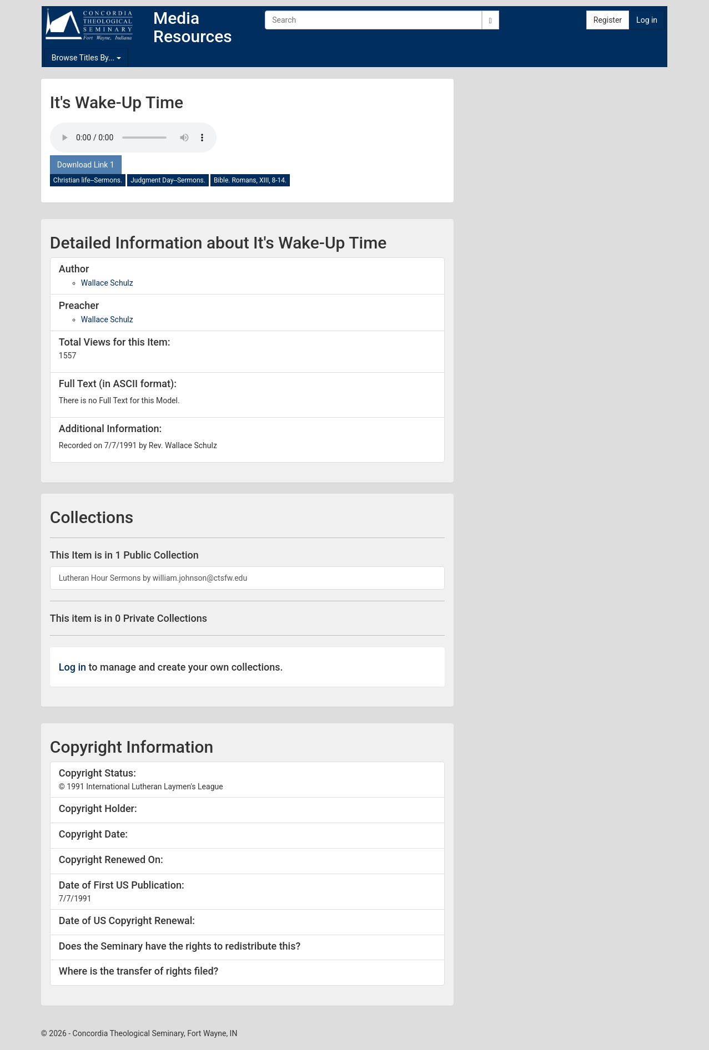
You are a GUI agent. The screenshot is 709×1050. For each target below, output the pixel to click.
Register (608, 20)
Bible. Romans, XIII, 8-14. (250, 180)
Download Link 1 (85, 164)
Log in (646, 20)
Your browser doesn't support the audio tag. (133, 138)
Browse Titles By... (86, 57)
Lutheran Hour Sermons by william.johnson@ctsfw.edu (153, 578)
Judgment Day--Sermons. (167, 180)
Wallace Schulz (107, 282)
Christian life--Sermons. (87, 180)
